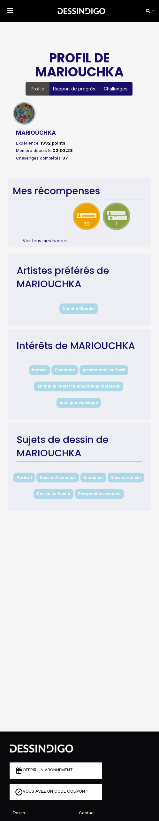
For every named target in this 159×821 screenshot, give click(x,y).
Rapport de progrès (74, 88)
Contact (87, 812)
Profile (37, 88)
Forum (19, 812)
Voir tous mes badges (46, 240)
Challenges (115, 88)
